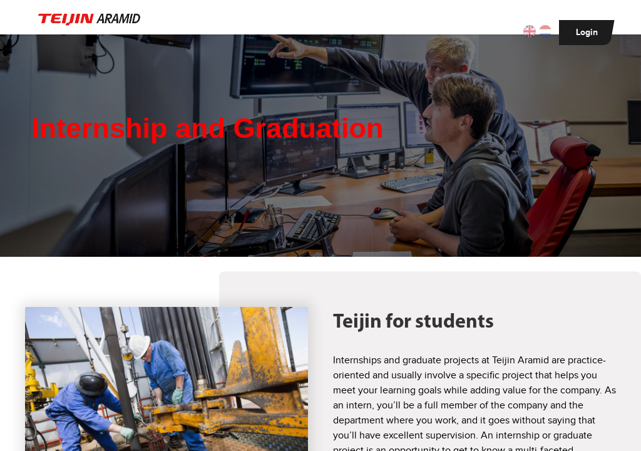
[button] (531, 32)
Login (587, 32)
